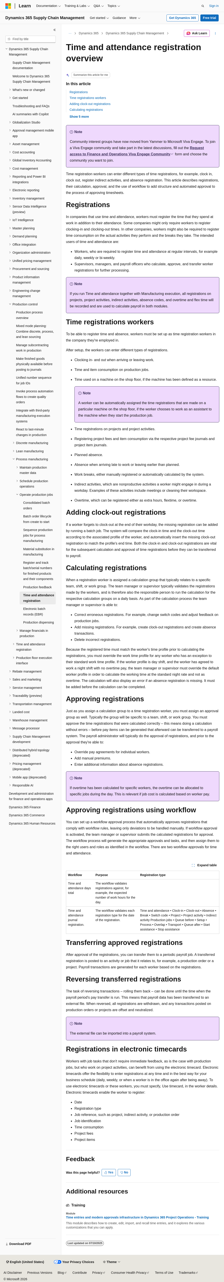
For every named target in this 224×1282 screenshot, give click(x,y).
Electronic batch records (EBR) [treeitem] (34, 611)
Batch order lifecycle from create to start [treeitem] (37, 519)
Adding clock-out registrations (90, 104)
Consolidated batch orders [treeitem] (36, 505)
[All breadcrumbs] (70, 33)
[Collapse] (54, 30)
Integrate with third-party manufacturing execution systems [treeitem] (33, 416)
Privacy (97, 1272)
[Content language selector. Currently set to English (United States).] (25, 1262)
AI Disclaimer (13, 1272)
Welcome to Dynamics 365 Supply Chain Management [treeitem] (31, 79)
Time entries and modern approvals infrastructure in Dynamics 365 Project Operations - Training (137, 1217)
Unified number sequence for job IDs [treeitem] (34, 380)
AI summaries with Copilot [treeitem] (30, 114)
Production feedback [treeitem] (37, 587)
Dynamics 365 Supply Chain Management (135, 33)
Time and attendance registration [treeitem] (38, 598)
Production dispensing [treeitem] (38, 622)
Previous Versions (39, 1272)
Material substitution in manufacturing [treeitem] (38, 551)
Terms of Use (164, 1272)
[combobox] (30, 39)
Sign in (214, 6)
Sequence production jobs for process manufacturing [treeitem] (38, 535)
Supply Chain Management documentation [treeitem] (31, 65)
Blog (61, 1272)
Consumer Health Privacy (128, 1272)
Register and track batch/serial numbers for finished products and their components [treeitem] (38, 571)
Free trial (209, 18)
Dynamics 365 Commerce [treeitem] (27, 815)
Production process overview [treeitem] (29, 315)
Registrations (79, 92)
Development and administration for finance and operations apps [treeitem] (31, 796)
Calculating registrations (86, 109)
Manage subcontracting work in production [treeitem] (32, 347)
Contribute (79, 1272)
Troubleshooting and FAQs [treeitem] (30, 106)
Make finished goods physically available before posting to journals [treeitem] (34, 364)
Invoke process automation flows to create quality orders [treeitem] (34, 396)
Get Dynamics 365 (182, 18)
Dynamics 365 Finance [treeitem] (25, 807)
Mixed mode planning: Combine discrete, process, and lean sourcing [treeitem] (35, 331)
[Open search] (202, 6)
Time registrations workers (88, 98)
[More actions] (215, 33)
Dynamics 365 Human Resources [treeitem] (32, 823)
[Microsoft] (8, 6)
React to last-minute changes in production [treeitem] (31, 432)
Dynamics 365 (89, 33)
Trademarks (187, 1272)
